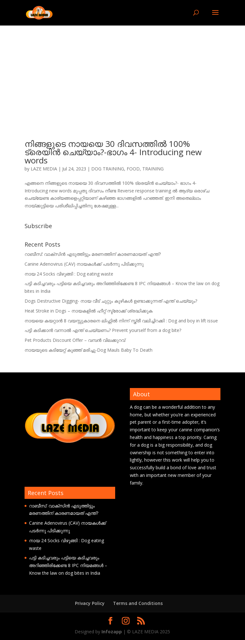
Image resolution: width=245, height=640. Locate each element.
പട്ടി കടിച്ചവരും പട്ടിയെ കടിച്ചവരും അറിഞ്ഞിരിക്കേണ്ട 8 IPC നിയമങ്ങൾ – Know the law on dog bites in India (68, 565)
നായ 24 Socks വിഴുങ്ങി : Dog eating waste (69, 274)
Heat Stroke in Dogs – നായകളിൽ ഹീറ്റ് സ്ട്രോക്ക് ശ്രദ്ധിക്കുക (88, 311)
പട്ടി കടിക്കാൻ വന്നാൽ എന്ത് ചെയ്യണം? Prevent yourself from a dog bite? (103, 330)
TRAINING (153, 169)
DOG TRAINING (107, 169)
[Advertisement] (122, 73)
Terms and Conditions (138, 603)
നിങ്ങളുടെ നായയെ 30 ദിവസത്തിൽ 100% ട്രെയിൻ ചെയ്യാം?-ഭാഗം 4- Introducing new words (113, 152)
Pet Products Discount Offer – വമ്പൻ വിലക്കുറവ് (75, 340)
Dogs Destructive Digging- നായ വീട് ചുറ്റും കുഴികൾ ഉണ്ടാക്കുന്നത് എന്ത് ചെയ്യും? (111, 301)
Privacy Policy (90, 603)
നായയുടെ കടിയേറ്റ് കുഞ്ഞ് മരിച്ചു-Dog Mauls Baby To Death (88, 350)
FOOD (133, 169)
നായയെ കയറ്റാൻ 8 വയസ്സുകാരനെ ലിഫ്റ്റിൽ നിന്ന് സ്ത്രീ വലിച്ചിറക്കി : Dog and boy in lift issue (121, 321)
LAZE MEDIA (44, 169)
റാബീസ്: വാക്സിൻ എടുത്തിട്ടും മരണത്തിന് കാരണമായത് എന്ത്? (93, 254)
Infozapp (111, 632)
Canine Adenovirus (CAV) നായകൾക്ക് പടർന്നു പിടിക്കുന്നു (84, 264)
